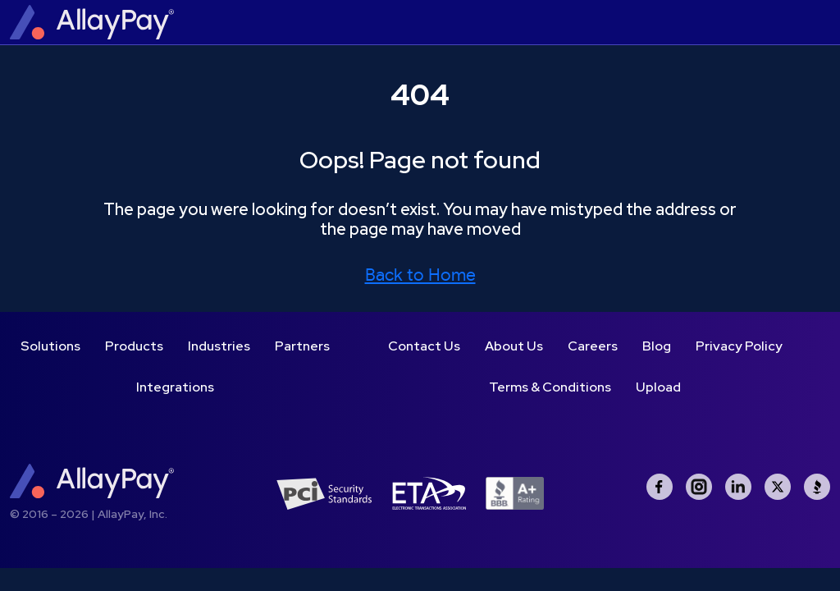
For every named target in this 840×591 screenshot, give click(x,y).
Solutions (50, 346)
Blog (656, 346)
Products (134, 346)
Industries (219, 346)
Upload (658, 387)
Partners (302, 346)
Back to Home (420, 275)
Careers (593, 346)
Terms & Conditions (550, 387)
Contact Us (424, 346)
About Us (514, 346)
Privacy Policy (739, 346)
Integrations (175, 387)
